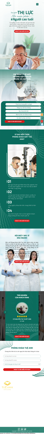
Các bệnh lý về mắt (9, 411)
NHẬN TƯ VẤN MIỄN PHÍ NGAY (22, 369)
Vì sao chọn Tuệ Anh (9, 414)
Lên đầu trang (7, 420)
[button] (5, 312)
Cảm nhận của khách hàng (11, 417)
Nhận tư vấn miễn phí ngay (22, 31)
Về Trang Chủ (7, 423)
